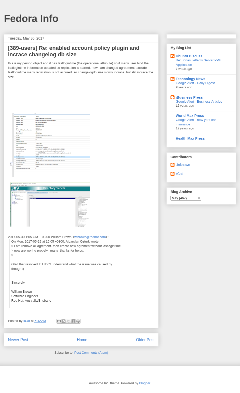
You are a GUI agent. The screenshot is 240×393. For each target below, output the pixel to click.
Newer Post (18, 340)
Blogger (144, 383)
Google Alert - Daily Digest (195, 83)
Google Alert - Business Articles (199, 101)
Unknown (183, 165)
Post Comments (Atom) (91, 352)
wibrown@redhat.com (90, 237)
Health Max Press (190, 138)
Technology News (190, 79)
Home (82, 340)
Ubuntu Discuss (189, 56)
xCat (179, 174)
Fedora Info (31, 18)
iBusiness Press (189, 97)
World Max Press (190, 116)
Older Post (145, 340)
